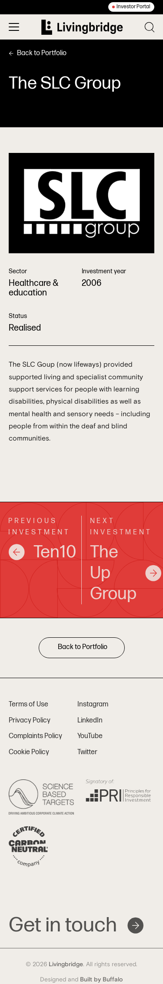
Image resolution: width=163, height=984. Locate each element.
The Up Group (122, 573)
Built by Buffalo (101, 980)
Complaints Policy (35, 736)
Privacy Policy (29, 720)
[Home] (82, 27)
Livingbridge (66, 964)
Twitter (87, 752)
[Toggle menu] (14, 27)
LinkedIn (90, 720)
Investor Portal (133, 6)
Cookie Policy (29, 752)
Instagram (92, 704)
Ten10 (40, 552)
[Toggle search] (149, 27)
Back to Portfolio (38, 53)
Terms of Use (28, 704)
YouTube (90, 736)
